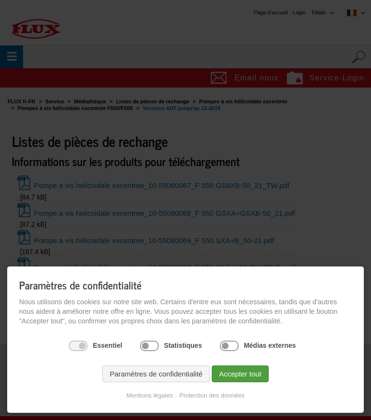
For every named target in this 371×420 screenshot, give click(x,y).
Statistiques (183, 345)
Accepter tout (240, 374)
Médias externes (270, 345)
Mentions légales (149, 395)
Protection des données (212, 395)
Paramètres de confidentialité (155, 374)
